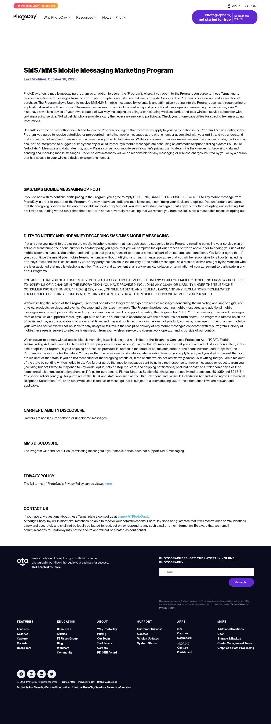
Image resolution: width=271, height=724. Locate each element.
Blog (60, 643)
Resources (64, 629)
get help (251, 5)
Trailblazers (104, 643)
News (106, 17)
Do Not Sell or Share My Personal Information (43, 687)
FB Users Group (67, 638)
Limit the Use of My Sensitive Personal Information (101, 687)
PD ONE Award (107, 652)
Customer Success (149, 629)
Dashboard (24, 647)
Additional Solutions (230, 629)
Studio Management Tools (234, 643)
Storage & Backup (229, 638)
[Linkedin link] (31, 674)
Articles (62, 634)
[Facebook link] (21, 674)
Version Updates (148, 638)
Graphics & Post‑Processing (235, 647)
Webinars (63, 647)
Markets (22, 643)
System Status (147, 643)
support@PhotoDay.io (133, 516)
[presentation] (185, 584)
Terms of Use (237, 604)
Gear (220, 634)
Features (23, 629)
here (108, 484)
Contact (142, 634)
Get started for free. (47, 567)
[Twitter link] (51, 674)
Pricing (120, 17)
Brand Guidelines (107, 681)
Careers (102, 647)
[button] (58, 17)
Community (64, 652)
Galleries (22, 634)
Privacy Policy (166, 608)
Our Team (103, 638)
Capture (22, 638)
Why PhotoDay (107, 629)
